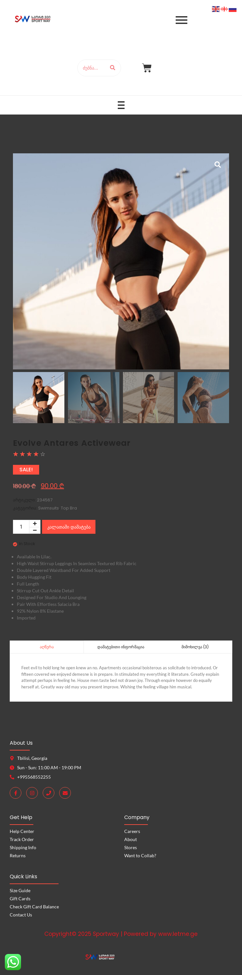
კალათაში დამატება (69, 527)
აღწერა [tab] (47, 647)
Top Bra (69, 508)
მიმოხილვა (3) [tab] (195, 647)
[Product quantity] (21, 527)
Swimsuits (48, 508)
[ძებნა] (91, 68)
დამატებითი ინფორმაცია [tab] (120, 647)
